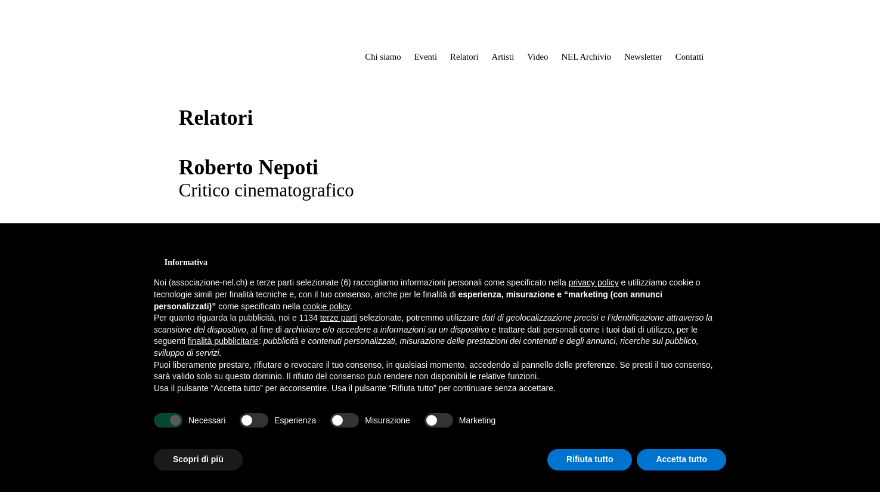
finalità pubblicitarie (223, 341)
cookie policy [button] (326, 306)
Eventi (426, 56)
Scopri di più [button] (198, 459)
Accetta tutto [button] (681, 459)
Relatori (464, 56)
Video (537, 56)
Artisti (503, 56)
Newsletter (643, 56)
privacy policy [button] (594, 282)
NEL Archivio (586, 56)
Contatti (690, 56)
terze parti (338, 317)
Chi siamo (383, 56)
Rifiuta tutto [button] (589, 459)
